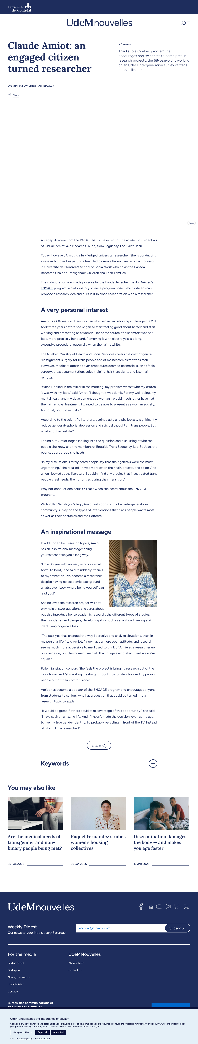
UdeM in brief (15, 986)
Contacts (13, 993)
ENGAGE (47, 290)
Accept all (58, 1032)
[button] (185, 23)
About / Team (76, 965)
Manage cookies (22, 1032)
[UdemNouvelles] (99, 23)
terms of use (43, 1038)
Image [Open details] (191, 225)
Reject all (42, 1032)
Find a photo (15, 972)
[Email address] (120, 930)
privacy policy (25, 1038)
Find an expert (16, 965)
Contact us (75, 972)
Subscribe (177, 930)
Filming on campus (19, 979)
